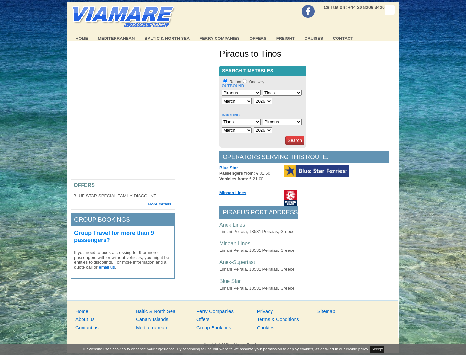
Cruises (314, 38)
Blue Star (228, 167)
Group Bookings (213, 327)
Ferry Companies (219, 38)
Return (235, 82)
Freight (285, 38)
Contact (343, 38)
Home (81, 38)
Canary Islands (152, 319)
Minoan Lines (232, 192)
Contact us (87, 327)
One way (256, 82)
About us (84, 319)
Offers (258, 38)
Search (295, 140)
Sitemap (326, 311)
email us (107, 267)
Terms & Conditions (278, 319)
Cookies (265, 327)
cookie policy (357, 349)
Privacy (265, 311)
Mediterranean (116, 38)
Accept (377, 349)
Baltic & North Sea (167, 38)
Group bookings (102, 219)
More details (159, 204)
